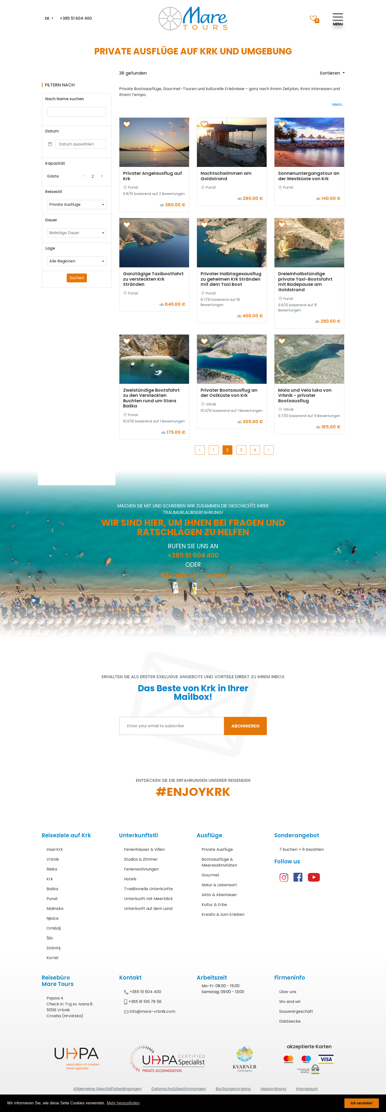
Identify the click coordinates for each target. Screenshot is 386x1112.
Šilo (50, 938)
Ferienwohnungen (141, 869)
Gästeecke (290, 1021)
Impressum (307, 1089)
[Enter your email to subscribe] (171, 726)
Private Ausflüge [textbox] (64, 204)
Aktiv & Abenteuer (219, 895)
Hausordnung (273, 1089)
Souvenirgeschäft (296, 1011)
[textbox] (76, 232)
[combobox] (76, 204)
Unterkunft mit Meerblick (148, 899)
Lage (50, 248)
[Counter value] (92, 176)
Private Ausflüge (217, 849)
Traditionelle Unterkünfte (148, 889)
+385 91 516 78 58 (142, 1001)
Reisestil (53, 191)
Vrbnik (53, 859)
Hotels (130, 879)
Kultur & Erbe (214, 904)
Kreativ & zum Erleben (223, 914)
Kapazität (55, 163)
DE (47, 18)
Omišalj (54, 928)
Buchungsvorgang (233, 1089)
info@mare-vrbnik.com (149, 1011)
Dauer (51, 220)
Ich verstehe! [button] (362, 1103)
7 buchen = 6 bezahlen (301, 849)
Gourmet (210, 875)
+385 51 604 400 (76, 18)
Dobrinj (53, 948)
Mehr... (338, 104)
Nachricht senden (193, 575)
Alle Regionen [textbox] (62, 261)
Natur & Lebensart (219, 885)
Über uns (287, 992)
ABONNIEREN (245, 726)
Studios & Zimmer (141, 859)
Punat (52, 899)
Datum (52, 131)
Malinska (55, 908)
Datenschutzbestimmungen (178, 1089)
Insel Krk (55, 849)
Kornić (53, 958)
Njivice (53, 918)
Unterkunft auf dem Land (148, 908)
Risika (52, 869)
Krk (50, 879)
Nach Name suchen (64, 99)
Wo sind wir (290, 1001)
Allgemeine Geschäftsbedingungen (107, 1089)
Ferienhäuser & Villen (144, 849)
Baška (52, 889)
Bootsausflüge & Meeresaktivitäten (219, 862)
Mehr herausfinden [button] (123, 1103)
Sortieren (330, 73)
